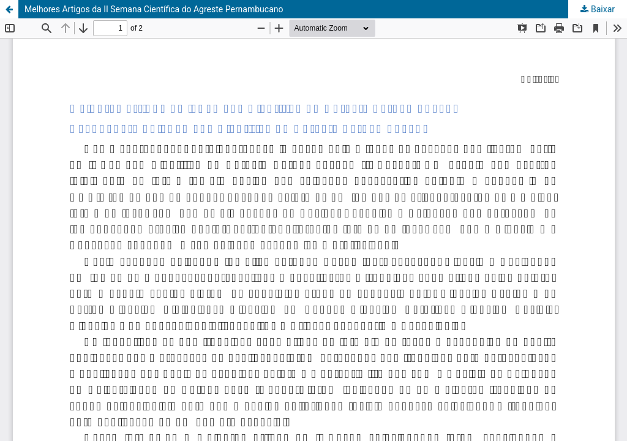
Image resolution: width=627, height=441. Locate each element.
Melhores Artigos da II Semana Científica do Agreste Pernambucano (153, 9)
